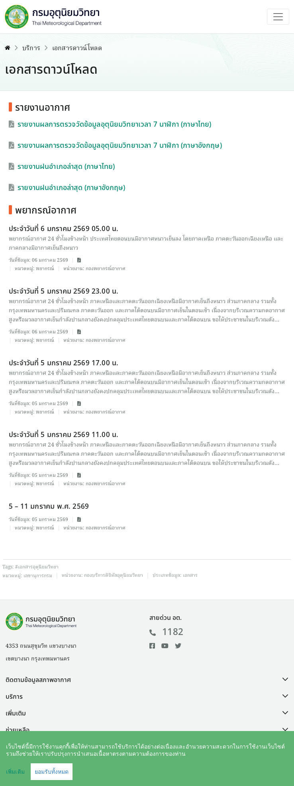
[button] (147, 680)
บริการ (31, 48)
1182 (166, 632)
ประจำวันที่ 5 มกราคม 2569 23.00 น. (63, 291)
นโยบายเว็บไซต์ (216, 768)
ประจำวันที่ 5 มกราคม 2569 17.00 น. (63, 363)
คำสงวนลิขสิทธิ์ (164, 768)
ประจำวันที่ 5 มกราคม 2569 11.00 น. (63, 434)
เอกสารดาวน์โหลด (77, 48)
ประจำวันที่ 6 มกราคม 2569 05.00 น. (63, 228)
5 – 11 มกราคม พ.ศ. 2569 (49, 506)
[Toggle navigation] (278, 17)
